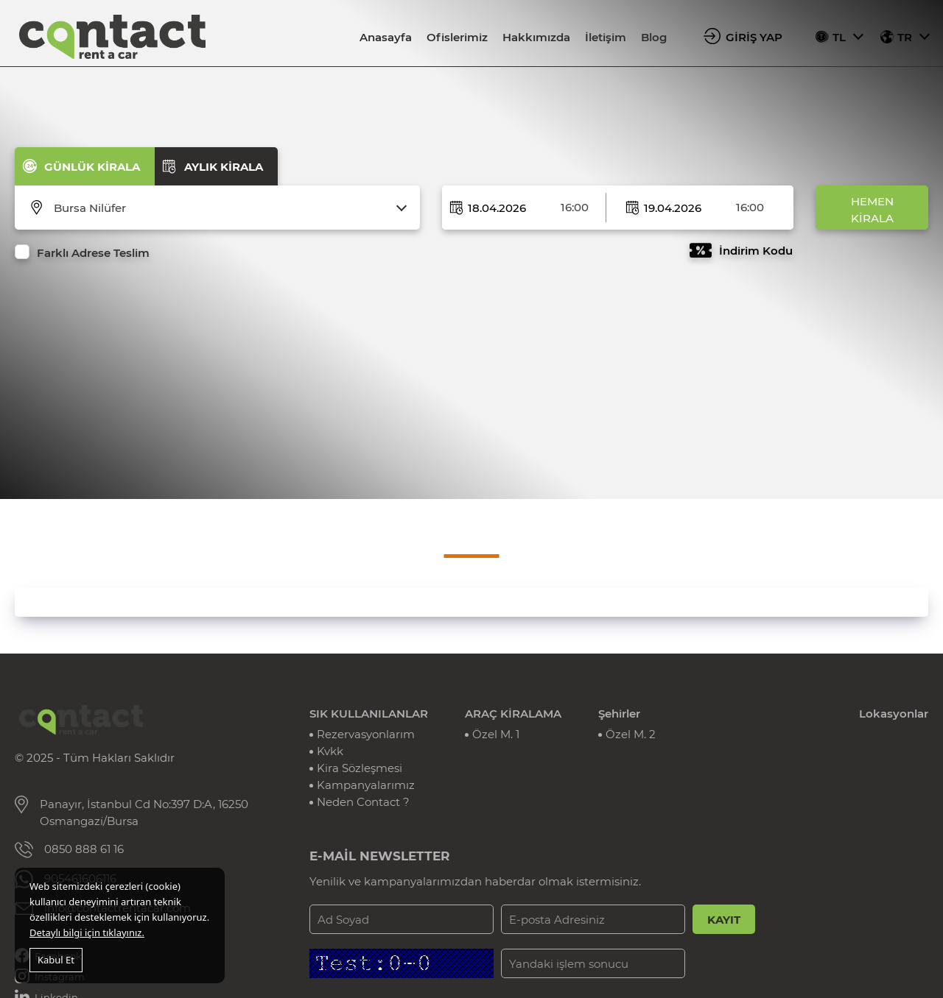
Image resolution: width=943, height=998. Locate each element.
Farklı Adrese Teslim (93, 253)
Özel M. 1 (495, 734)
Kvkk (330, 751)
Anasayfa (386, 37)
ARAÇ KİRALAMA (513, 714)
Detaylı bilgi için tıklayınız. (86, 932)
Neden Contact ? (363, 802)
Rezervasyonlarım (366, 734)
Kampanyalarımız (366, 785)
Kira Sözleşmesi (359, 768)
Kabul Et (56, 959)
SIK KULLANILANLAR (368, 714)
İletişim (605, 37)
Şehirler (619, 714)
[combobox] (226, 208)
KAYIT (723, 920)
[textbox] (226, 208)
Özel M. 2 (631, 734)
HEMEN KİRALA (872, 209)
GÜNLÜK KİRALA (92, 167)
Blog (654, 37)
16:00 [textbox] (575, 207)
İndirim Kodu (756, 251)
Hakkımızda (536, 37)
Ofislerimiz (457, 37)
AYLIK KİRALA (223, 167)
